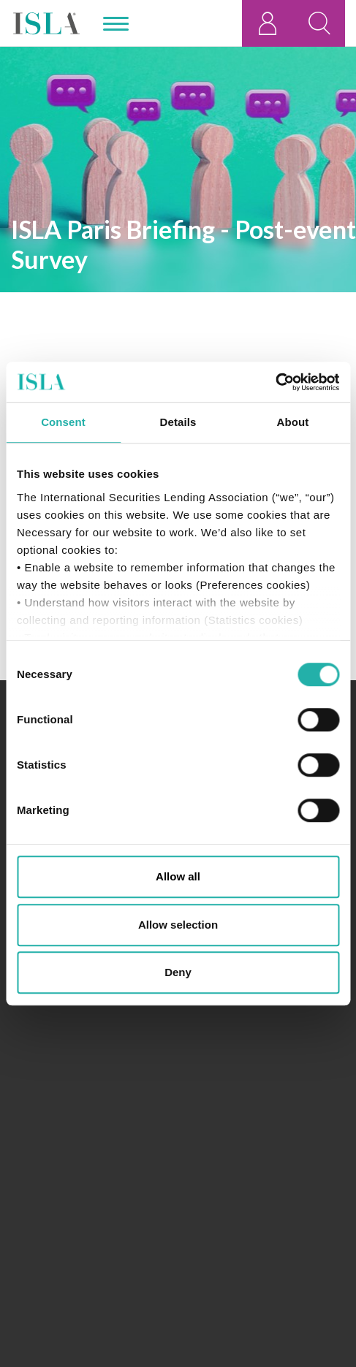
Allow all (178, 876)
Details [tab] (178, 422)
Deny (178, 972)
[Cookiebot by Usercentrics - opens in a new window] (275, 382)
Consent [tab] (63, 422)
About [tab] (293, 422)
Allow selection (178, 924)
